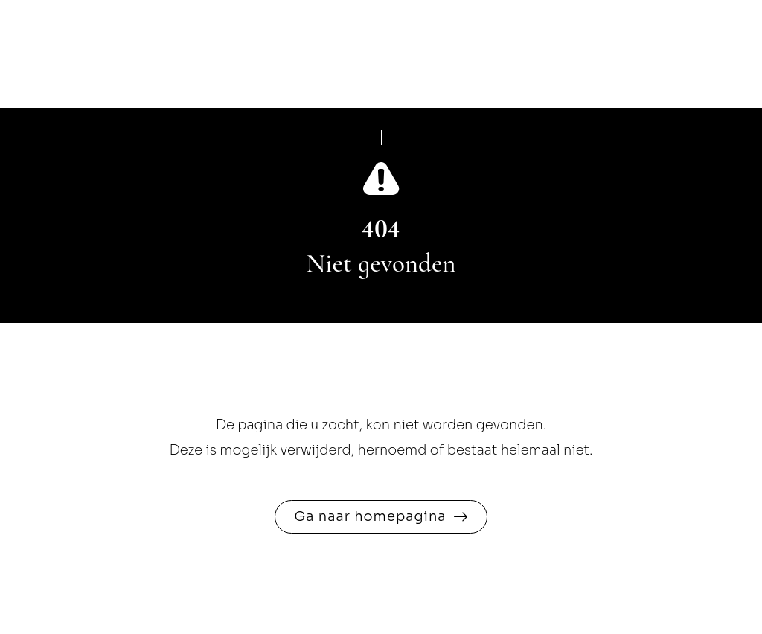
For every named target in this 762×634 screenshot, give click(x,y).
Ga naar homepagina (370, 516)
